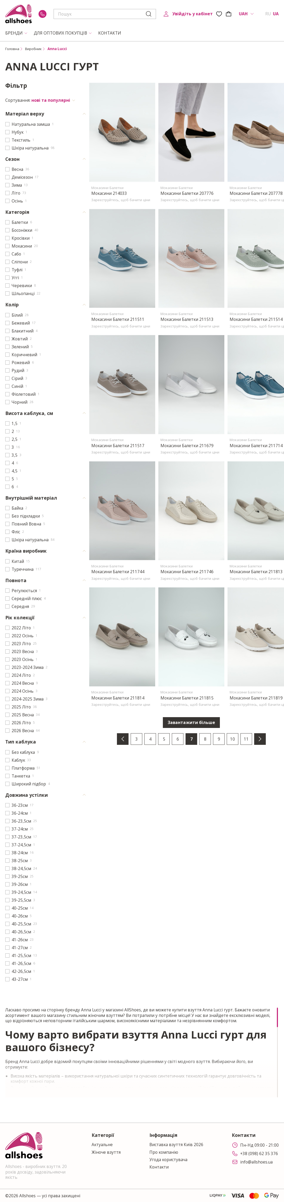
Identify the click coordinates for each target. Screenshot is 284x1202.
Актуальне (102, 1144)
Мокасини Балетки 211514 (256, 319)
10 (232, 739)
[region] (142, 1052)
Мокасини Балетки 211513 (187, 319)
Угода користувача (168, 1159)
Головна (12, 49)
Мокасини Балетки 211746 (187, 571)
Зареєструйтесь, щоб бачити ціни (120, 199)
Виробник (33, 49)
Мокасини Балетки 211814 (117, 698)
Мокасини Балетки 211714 (256, 445)
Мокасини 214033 (109, 193)
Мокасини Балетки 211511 (117, 319)
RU (268, 13)
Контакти (159, 1167)
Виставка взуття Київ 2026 (176, 1144)
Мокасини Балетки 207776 (187, 193)
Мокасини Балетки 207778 (256, 193)
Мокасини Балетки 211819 (256, 698)
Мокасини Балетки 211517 (117, 445)
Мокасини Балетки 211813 (256, 571)
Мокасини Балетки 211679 (187, 445)
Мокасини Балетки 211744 (117, 571)
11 (246, 739)
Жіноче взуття (106, 1152)
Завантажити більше (191, 722)
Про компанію (163, 1152)
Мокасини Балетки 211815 (187, 698)
